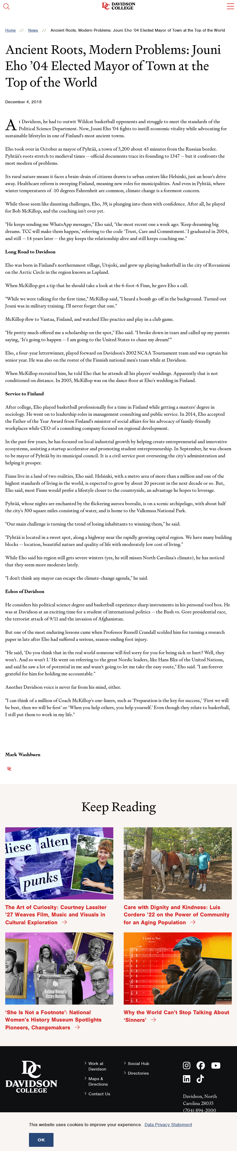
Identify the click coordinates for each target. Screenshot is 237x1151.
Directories (138, 1073)
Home (10, 30)
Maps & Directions (98, 1081)
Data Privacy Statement (168, 1124)
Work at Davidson (97, 1066)
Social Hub (138, 1063)
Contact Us (99, 1094)
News (33, 30)
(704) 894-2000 (199, 1110)
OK (41, 1139)
